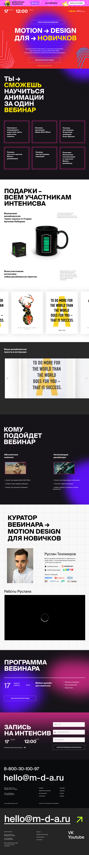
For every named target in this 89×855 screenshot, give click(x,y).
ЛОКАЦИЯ (41, 788)
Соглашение (39, 839)
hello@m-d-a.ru (33, 777)
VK (71, 832)
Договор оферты (40, 837)
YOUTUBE (62, 793)
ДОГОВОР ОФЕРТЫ (43, 793)
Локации (39, 831)
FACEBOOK (62, 796)
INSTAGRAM (62, 788)
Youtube (76, 837)
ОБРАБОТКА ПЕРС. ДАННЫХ (45, 790)
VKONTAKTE (62, 790)
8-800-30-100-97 (21, 768)
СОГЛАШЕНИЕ (42, 796)
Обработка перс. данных (42, 834)
